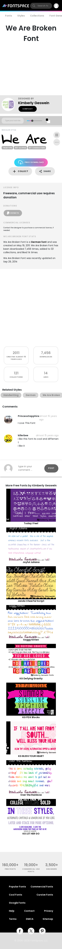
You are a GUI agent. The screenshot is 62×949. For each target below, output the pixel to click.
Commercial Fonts (42, 886)
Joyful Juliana (31, 562)
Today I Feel (31, 523)
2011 (16, 352)
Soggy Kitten (31, 639)
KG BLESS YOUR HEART (31, 756)
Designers (51, 869)
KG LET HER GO (31, 833)
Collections (37, 15)
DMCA (29, 919)
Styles (21, 15)
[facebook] (20, 931)
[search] (41, 6)
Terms (13, 919)
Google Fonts (17, 902)
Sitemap (48, 919)
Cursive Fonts (45, 894)
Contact (27, 109)
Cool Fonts (15, 894)
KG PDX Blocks (31, 717)
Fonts (8, 15)
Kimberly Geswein (33, 103)
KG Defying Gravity (31, 678)
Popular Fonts (17, 886)
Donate (13, 213)
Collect (20, 171)
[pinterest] (42, 931)
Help (11, 911)
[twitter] (31, 931)
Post (51, 468)
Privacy (48, 911)
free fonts (10, 869)
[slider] (32, 121)
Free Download (31, 162)
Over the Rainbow (31, 794)
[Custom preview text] (13, 121)
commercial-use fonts (31, 870)
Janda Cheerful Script (31, 601)
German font (39, 242)
